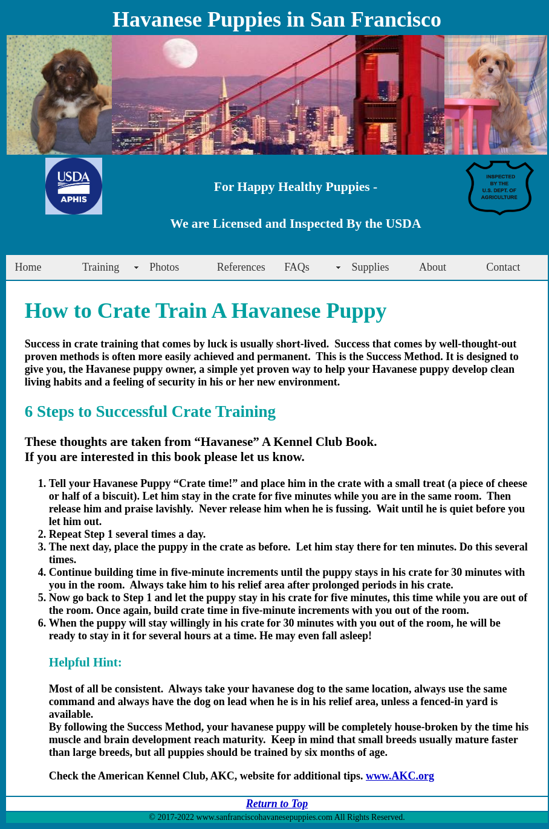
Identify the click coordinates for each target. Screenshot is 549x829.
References (241, 267)
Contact (503, 267)
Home (28, 267)
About (432, 267)
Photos (164, 267)
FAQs (297, 267)
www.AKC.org (400, 776)
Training (100, 267)
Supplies (370, 267)
